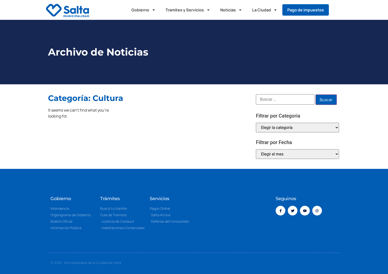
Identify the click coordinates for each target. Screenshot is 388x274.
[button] (337, 10)
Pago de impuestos (305, 10)
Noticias (231, 9)
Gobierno (143, 9)
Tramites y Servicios (188, 9)
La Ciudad (264, 9)
